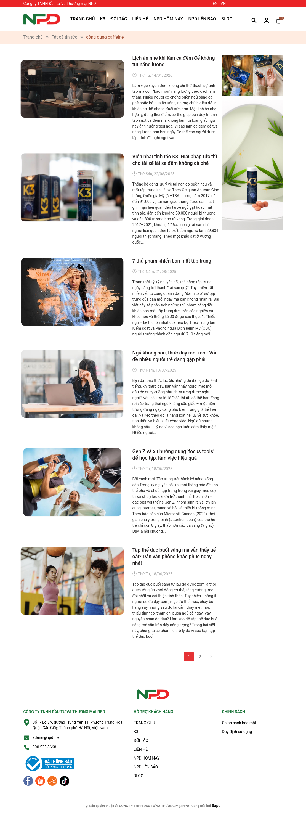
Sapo (216, 805)
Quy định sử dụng (237, 731)
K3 (102, 19)
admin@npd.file (46, 737)
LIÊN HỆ (140, 19)
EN (215, 3)
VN (223, 3)
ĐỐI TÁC (119, 19)
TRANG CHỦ (82, 19)
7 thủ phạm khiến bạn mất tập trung (171, 261)
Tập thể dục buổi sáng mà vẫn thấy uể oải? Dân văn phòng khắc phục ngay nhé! (174, 556)
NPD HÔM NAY (168, 19)
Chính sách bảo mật (239, 723)
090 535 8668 (44, 747)
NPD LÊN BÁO (202, 19)
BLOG (226, 19)
